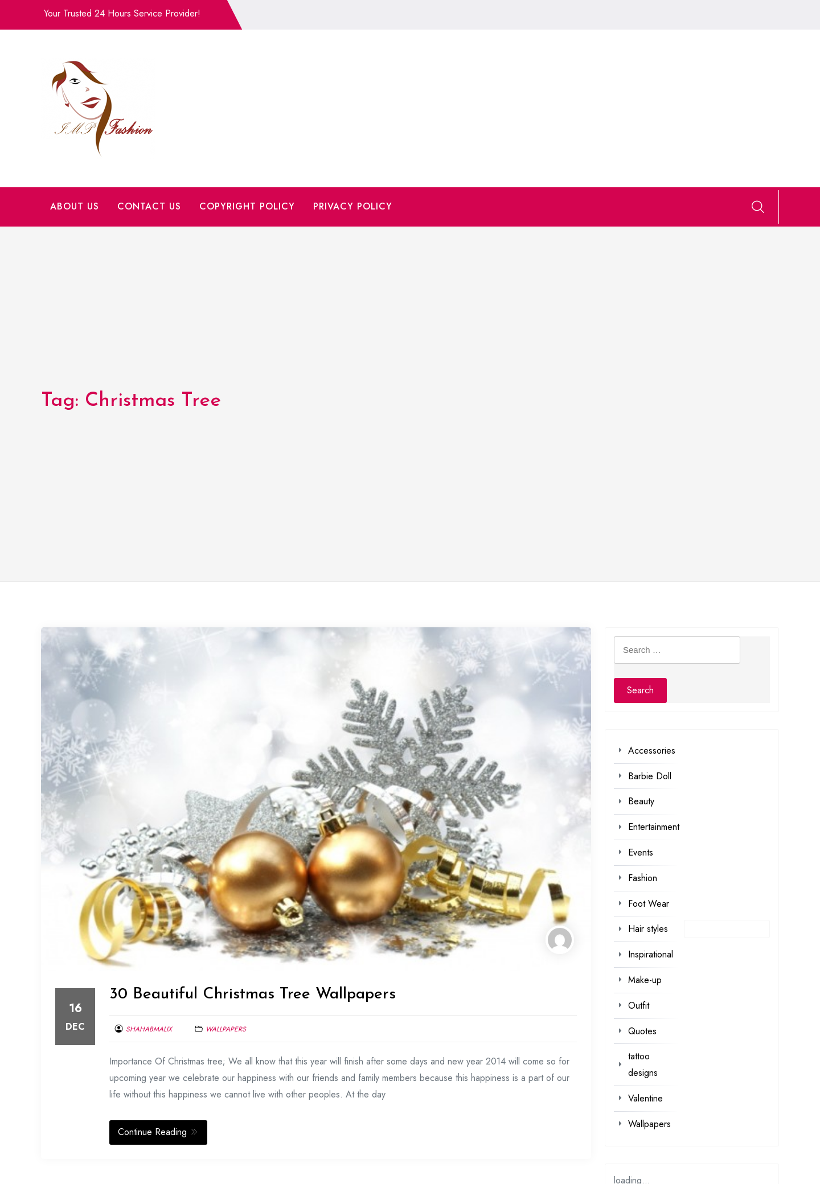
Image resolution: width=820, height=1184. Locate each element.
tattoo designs (643, 1064)
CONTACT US (149, 206)
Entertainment (653, 826)
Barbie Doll (649, 776)
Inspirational (650, 954)
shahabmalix (149, 1029)
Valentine (645, 1098)
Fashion (642, 878)
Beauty (641, 801)
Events (640, 852)
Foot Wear (648, 903)
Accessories (651, 750)
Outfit (638, 1005)
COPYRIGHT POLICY (247, 206)
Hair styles (648, 928)
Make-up (645, 979)
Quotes (642, 1031)
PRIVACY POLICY (352, 206)
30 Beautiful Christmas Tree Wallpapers (252, 994)
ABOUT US (74, 206)
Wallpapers (226, 1029)
